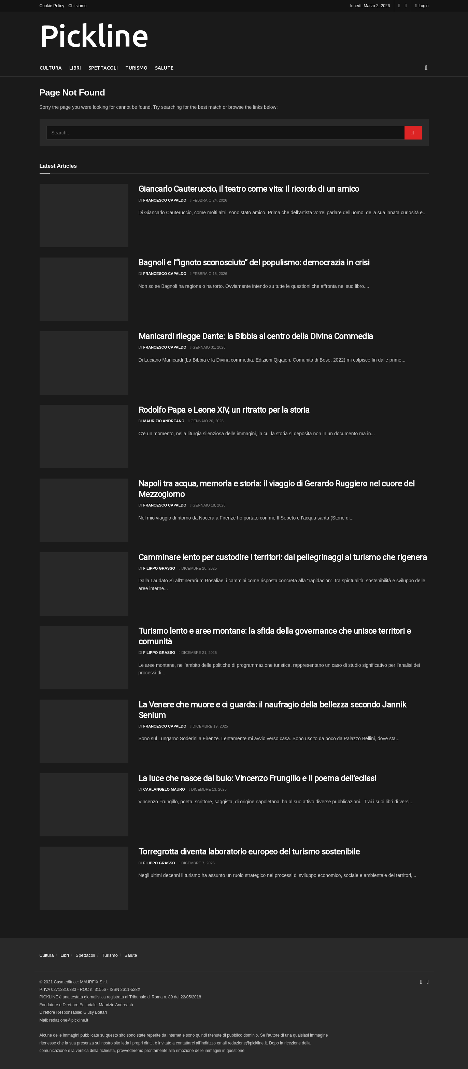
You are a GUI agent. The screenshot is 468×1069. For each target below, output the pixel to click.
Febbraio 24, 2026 (208, 200)
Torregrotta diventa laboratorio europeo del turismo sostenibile (249, 851)
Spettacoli (103, 68)
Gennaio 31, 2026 (208, 347)
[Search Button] (426, 67)
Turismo (136, 68)
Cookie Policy (52, 5)
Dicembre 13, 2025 (208, 789)
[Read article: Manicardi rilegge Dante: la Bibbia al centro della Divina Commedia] (84, 363)
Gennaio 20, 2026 (206, 421)
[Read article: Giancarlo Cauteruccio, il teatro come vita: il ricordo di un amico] (84, 215)
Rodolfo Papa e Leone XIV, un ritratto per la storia (224, 410)
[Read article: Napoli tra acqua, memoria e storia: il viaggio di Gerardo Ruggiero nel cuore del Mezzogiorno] (84, 510)
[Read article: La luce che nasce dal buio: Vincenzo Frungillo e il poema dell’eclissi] (84, 805)
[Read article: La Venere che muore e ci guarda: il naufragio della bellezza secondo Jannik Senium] (84, 731)
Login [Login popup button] (421, 5)
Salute (164, 68)
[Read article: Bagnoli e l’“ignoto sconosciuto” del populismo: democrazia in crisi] (84, 289)
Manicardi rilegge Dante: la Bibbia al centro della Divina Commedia (256, 336)
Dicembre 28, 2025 (198, 568)
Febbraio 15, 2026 (208, 274)
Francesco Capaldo (164, 200)
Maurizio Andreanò (164, 421)
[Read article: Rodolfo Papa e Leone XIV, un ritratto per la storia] (84, 436)
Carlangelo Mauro (164, 789)
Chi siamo (77, 5)
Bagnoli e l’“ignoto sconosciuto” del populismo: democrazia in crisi (254, 262)
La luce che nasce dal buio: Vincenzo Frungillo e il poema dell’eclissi (257, 778)
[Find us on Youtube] (406, 6)
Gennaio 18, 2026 (208, 505)
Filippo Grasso (159, 568)
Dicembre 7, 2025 (197, 863)
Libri (75, 68)
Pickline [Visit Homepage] (94, 35)
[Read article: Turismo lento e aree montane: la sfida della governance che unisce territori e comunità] (84, 657)
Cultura (51, 68)
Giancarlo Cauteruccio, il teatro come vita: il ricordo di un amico (249, 189)
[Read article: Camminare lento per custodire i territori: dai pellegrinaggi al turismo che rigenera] (84, 584)
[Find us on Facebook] (399, 6)
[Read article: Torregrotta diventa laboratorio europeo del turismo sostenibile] (84, 878)
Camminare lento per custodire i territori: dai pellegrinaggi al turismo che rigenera (283, 557)
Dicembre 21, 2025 (198, 652)
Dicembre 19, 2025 (209, 726)
